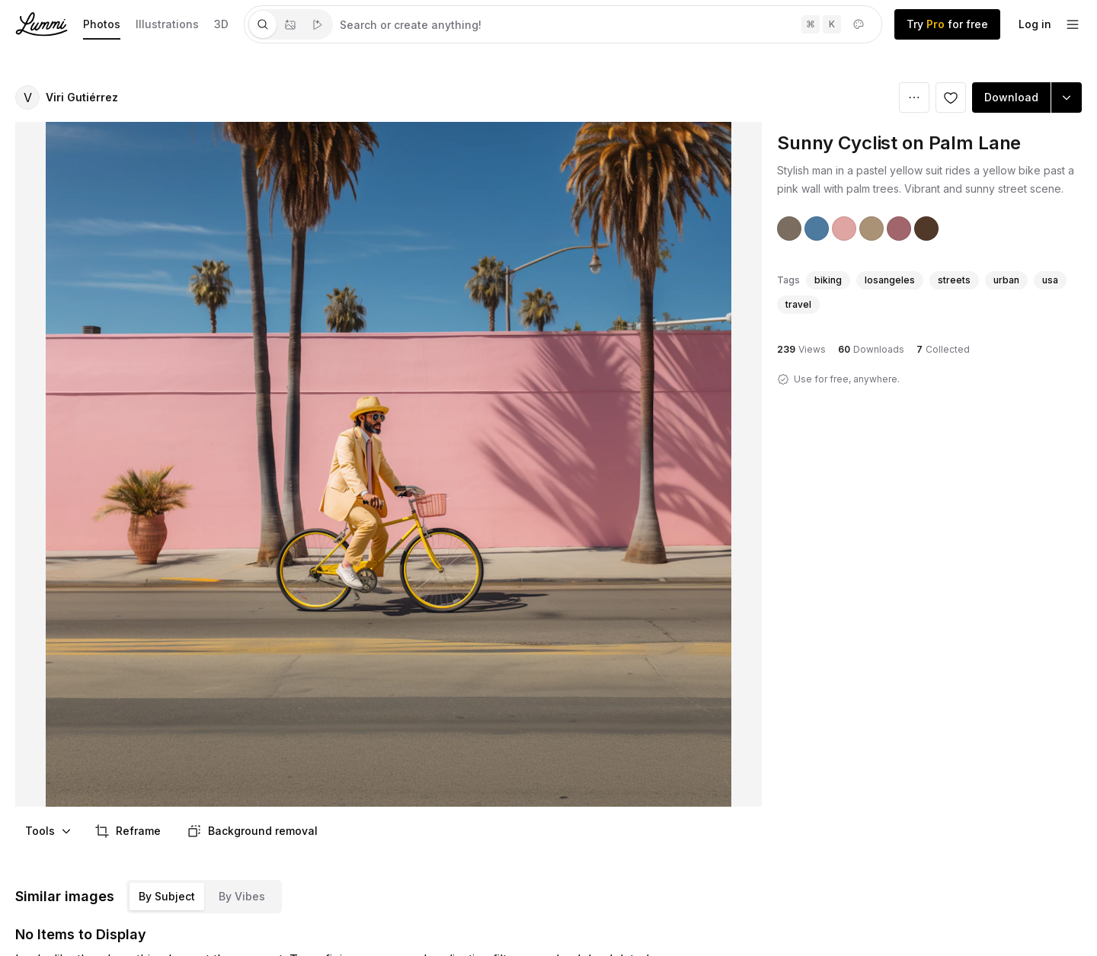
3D (221, 24)
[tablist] (290, 24)
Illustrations (167, 24)
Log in (1035, 24)
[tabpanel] (607, 24)
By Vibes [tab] (242, 896)
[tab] (263, 24)
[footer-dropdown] (1072, 24)
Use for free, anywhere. (847, 379)
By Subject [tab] (167, 896)
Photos (101, 24)
